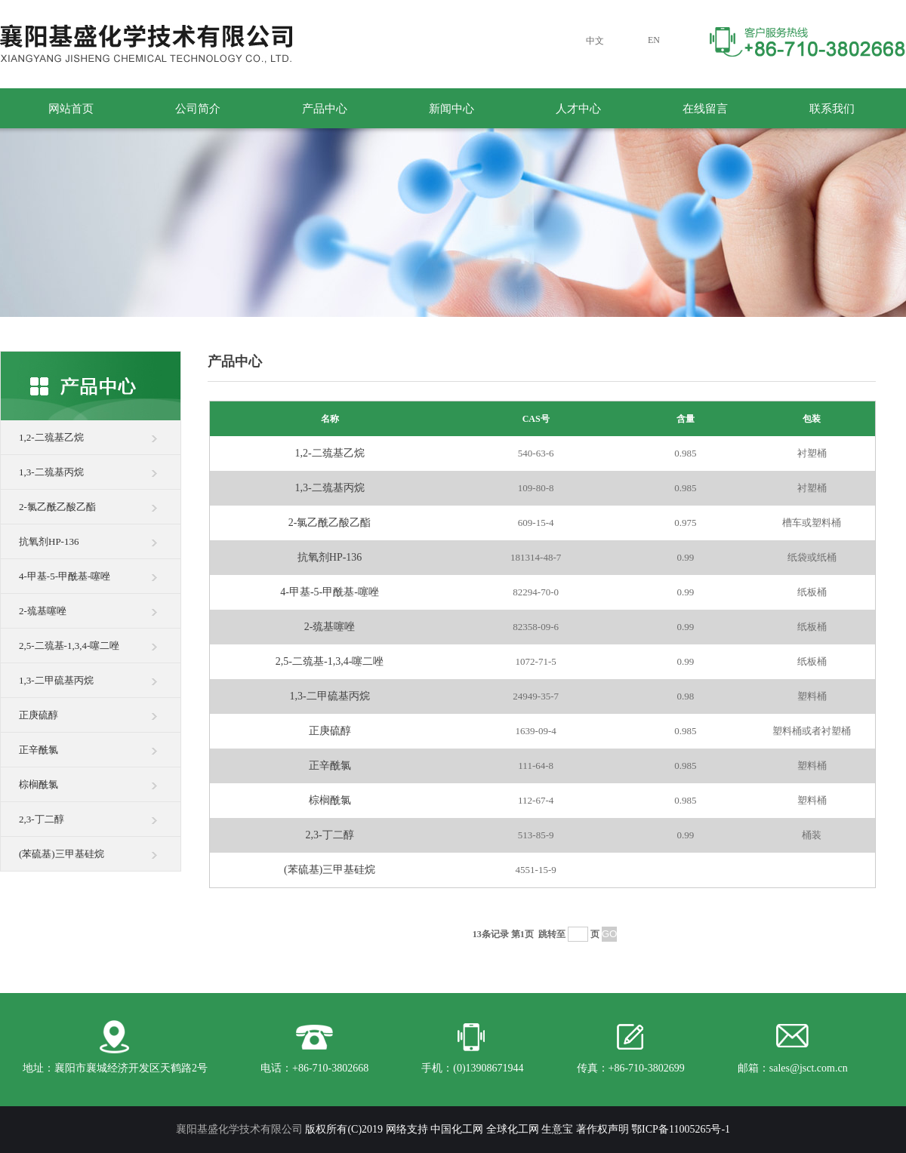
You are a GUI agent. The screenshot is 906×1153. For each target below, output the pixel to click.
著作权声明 (602, 1129)
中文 (595, 40)
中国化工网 (456, 1129)
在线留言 (705, 109)
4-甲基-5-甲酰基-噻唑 (64, 576)
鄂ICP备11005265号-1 (680, 1129)
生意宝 (557, 1129)
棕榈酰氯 (38, 784)
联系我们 (832, 109)
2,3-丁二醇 (41, 819)
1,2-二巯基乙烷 (51, 437)
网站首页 (71, 109)
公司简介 (197, 109)
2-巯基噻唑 (42, 610)
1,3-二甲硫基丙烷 (56, 680)
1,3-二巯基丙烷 (51, 472)
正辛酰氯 (38, 749)
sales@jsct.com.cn (808, 1068)
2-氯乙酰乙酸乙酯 (57, 506)
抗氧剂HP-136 (49, 541)
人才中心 (578, 109)
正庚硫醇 (38, 715)
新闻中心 (451, 109)
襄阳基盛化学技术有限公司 (239, 1129)
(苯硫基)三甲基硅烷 (61, 853)
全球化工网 (512, 1129)
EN (654, 40)
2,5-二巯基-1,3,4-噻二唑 (69, 645)
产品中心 (324, 109)
